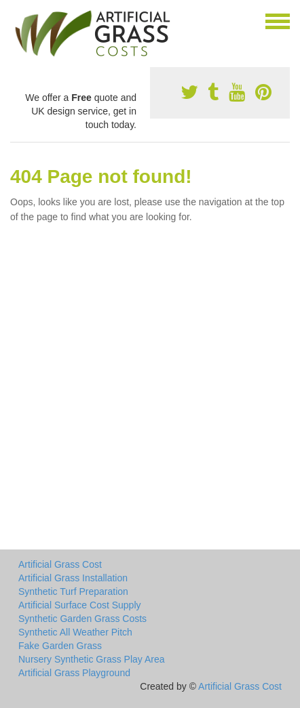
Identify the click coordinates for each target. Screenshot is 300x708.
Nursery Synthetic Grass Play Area (91, 659)
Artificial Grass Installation (73, 577)
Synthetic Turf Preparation (73, 591)
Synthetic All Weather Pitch (75, 632)
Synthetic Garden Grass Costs (82, 618)
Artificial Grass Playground (74, 672)
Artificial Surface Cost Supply (79, 605)
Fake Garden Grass (60, 645)
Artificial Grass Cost (60, 564)
